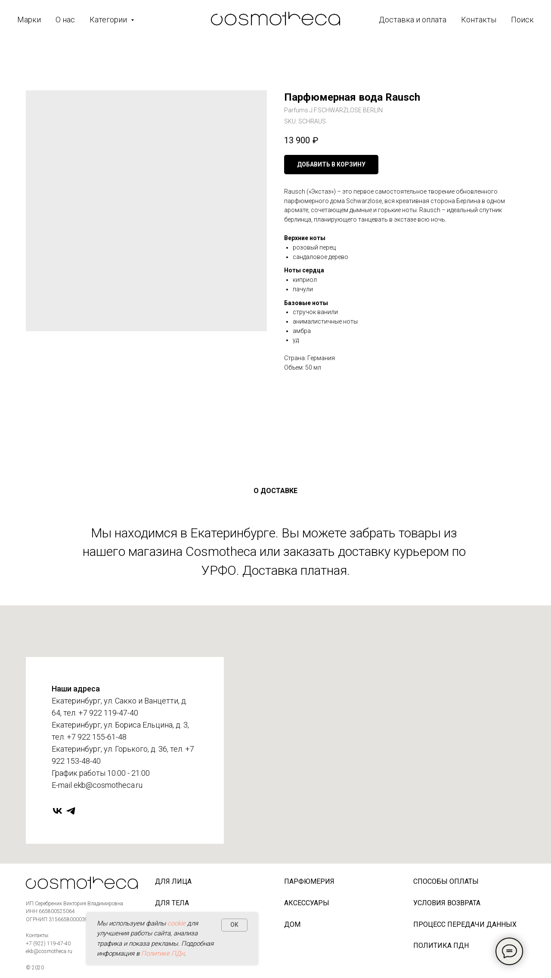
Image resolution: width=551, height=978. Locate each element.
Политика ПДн (441, 945)
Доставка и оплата (412, 19)
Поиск (522, 19)
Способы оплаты (446, 881)
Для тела (172, 903)
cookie (176, 923)
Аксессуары (306, 903)
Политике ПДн (162, 953)
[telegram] (70, 810)
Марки (29, 19)
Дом (292, 924)
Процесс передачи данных (465, 924)
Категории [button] (109, 19)
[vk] (57, 810)
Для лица (173, 881)
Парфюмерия (309, 881)
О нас (65, 19)
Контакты (478, 19)
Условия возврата (446, 903)
